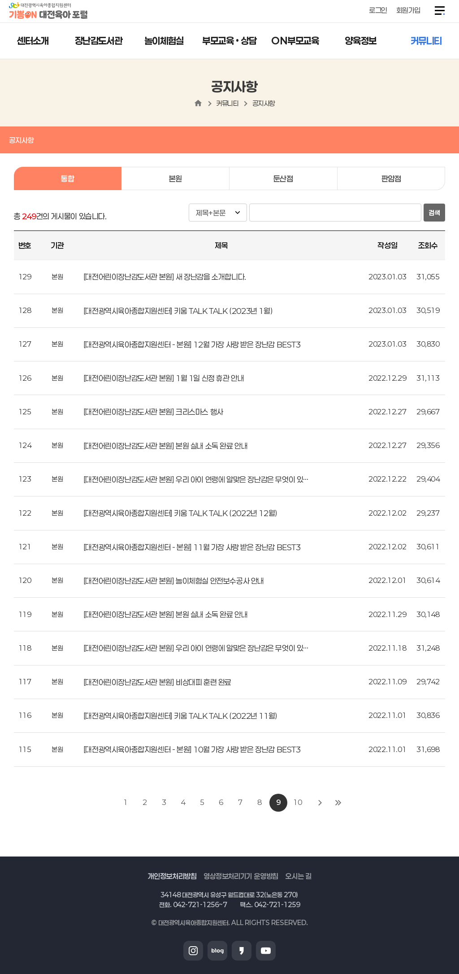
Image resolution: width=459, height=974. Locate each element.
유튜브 (266, 951)
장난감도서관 (98, 40)
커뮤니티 (426, 40)
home (198, 103)
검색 (434, 213)
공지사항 (263, 103)
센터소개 (32, 40)
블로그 (217, 951)
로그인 (378, 10)
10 (297, 802)
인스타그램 (193, 951)
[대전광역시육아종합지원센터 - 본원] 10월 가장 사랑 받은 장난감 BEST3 (192, 749)
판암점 (391, 178)
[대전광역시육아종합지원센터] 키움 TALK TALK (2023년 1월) (178, 310)
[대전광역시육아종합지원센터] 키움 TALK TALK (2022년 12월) (180, 513)
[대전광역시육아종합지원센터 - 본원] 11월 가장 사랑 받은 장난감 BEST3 (192, 547)
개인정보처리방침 (172, 876)
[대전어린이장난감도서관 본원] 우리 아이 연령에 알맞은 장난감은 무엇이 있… (195, 479)
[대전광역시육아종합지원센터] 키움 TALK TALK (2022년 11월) (180, 715)
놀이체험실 (164, 40)
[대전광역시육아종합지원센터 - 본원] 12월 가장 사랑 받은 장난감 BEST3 (192, 344)
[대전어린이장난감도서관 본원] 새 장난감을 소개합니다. (164, 276)
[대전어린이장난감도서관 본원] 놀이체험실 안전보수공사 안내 (173, 580)
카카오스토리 (241, 951)
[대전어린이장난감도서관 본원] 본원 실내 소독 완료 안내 (165, 445)
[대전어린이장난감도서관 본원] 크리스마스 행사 (153, 411)
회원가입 (408, 10)
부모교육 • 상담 (229, 40)
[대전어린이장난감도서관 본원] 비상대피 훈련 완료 (157, 682)
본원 (175, 178)
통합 (67, 178)
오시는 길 (298, 876)
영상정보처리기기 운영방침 (241, 876)
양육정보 (360, 40)
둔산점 (283, 178)
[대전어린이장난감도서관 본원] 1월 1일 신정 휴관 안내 (163, 378)
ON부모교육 (295, 40)
